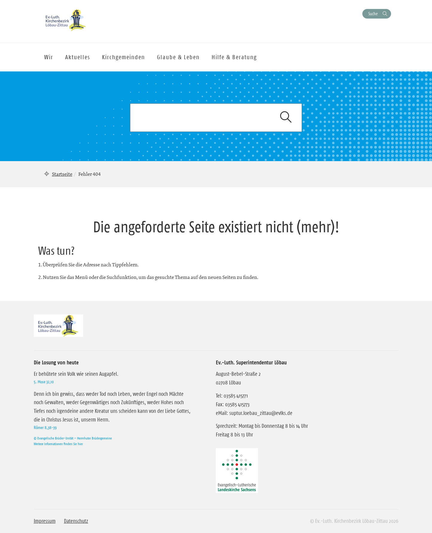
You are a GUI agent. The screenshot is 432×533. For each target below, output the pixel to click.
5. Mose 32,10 (44, 381)
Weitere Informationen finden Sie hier (58, 444)
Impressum (45, 521)
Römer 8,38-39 (45, 427)
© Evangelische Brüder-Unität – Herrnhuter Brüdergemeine (73, 438)
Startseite (62, 174)
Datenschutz (76, 521)
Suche (373, 13)
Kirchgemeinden (123, 57)
